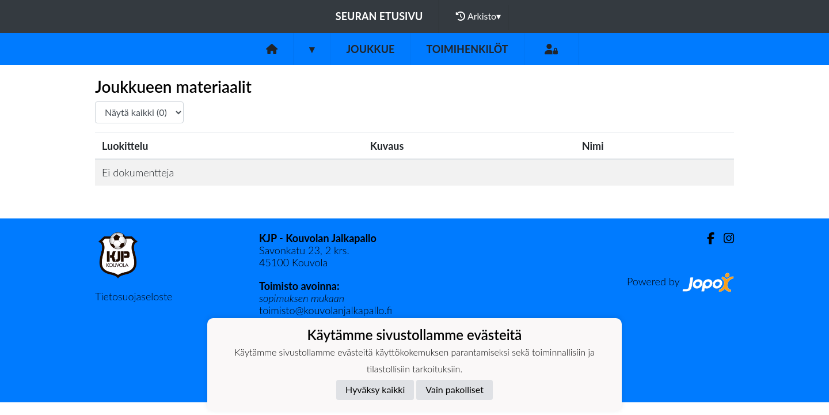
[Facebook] (706, 238)
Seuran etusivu (379, 16)
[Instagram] (724, 238)
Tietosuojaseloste (133, 296)
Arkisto (478, 16)
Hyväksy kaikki (375, 389)
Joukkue (370, 49)
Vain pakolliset (454, 389)
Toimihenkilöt (467, 49)
